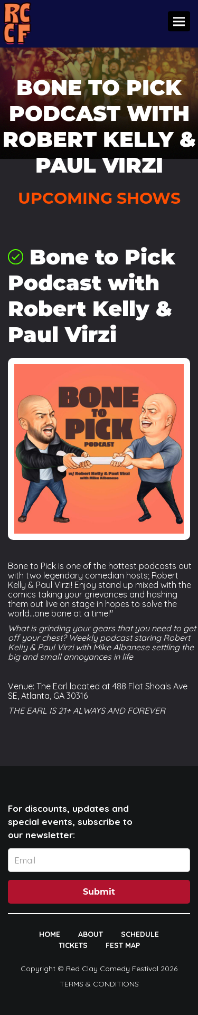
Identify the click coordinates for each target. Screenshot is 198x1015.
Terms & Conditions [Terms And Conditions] (99, 984)
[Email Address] (99, 860)
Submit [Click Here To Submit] (99, 892)
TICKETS (73, 945)
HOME (49, 934)
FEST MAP (123, 945)
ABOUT (90, 934)
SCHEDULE (140, 934)
